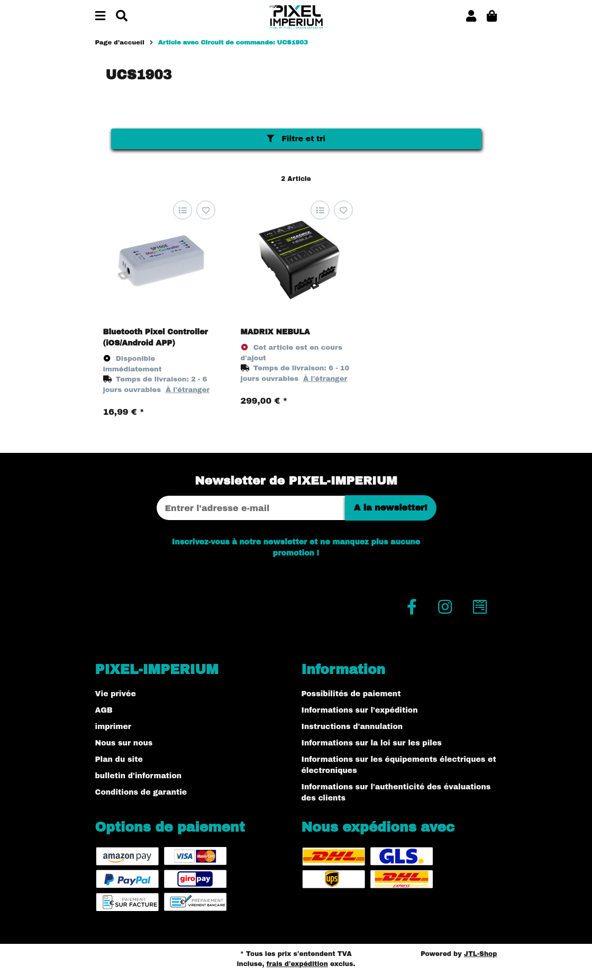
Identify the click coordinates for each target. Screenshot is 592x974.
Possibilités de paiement (351, 694)
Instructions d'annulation (352, 727)
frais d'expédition (297, 964)
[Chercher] (121, 16)
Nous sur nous (124, 743)
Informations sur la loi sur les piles (372, 743)
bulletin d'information (138, 776)
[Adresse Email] (250, 508)
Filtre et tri (296, 139)
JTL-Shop (480, 954)
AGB (104, 710)
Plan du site (119, 759)
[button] (471, 16)
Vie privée (115, 694)
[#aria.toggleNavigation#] (100, 16)
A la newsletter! (390, 507)
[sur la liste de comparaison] (183, 210)
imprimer (113, 727)
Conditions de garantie (141, 792)
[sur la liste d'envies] (206, 210)
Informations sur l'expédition (360, 710)
